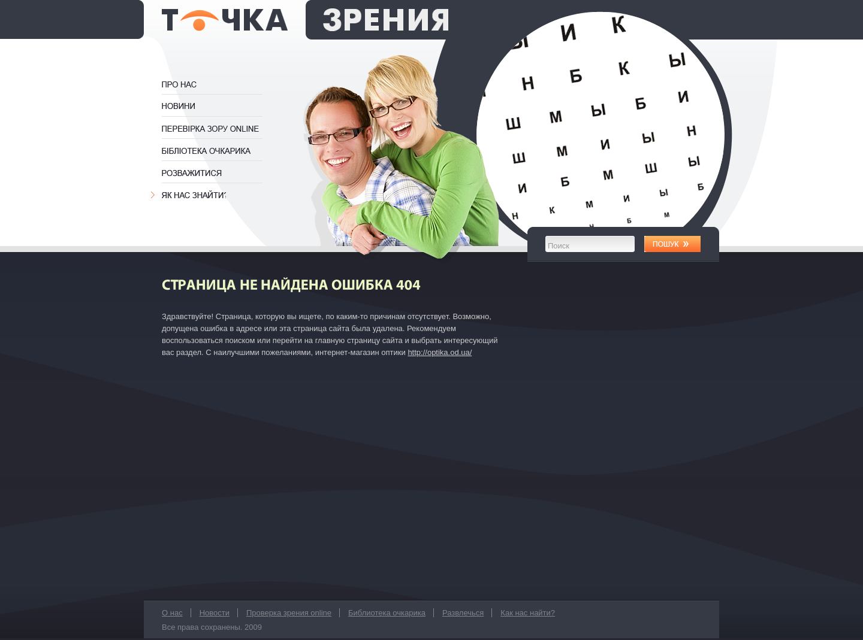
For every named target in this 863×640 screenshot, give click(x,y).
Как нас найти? (194, 195)
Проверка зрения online (217, 128)
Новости (180, 106)
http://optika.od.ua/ (440, 352)
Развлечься (193, 173)
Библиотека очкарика (217, 150)
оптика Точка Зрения (305, 19)
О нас (192, 84)
